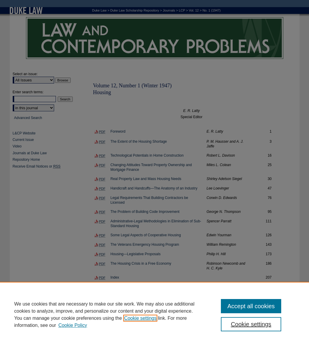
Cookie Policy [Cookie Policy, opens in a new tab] (72, 325)
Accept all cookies (251, 306)
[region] (154, 314)
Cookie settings (140, 318)
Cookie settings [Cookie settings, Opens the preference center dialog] (251, 324)
